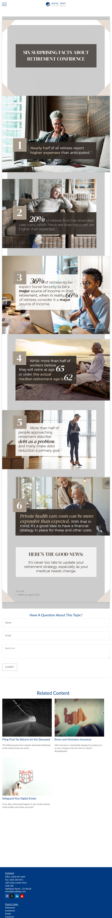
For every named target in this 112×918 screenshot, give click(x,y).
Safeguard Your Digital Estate (19, 798)
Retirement (10, 908)
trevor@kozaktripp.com (15, 891)
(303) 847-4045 (18, 877)
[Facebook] (7, 896)
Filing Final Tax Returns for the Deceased (26, 739)
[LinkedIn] (17, 896)
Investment (10, 911)
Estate (8, 914)
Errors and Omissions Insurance (73, 739)
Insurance (9, 917)
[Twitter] (12, 896)
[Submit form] (9, 667)
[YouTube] (22, 896)
